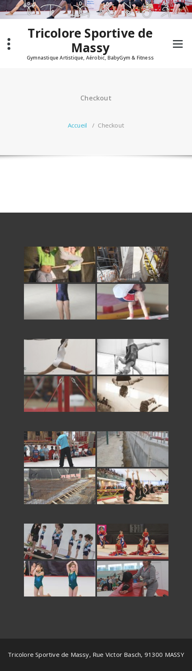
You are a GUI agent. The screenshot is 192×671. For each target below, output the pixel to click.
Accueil (77, 125)
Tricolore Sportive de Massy (90, 40)
